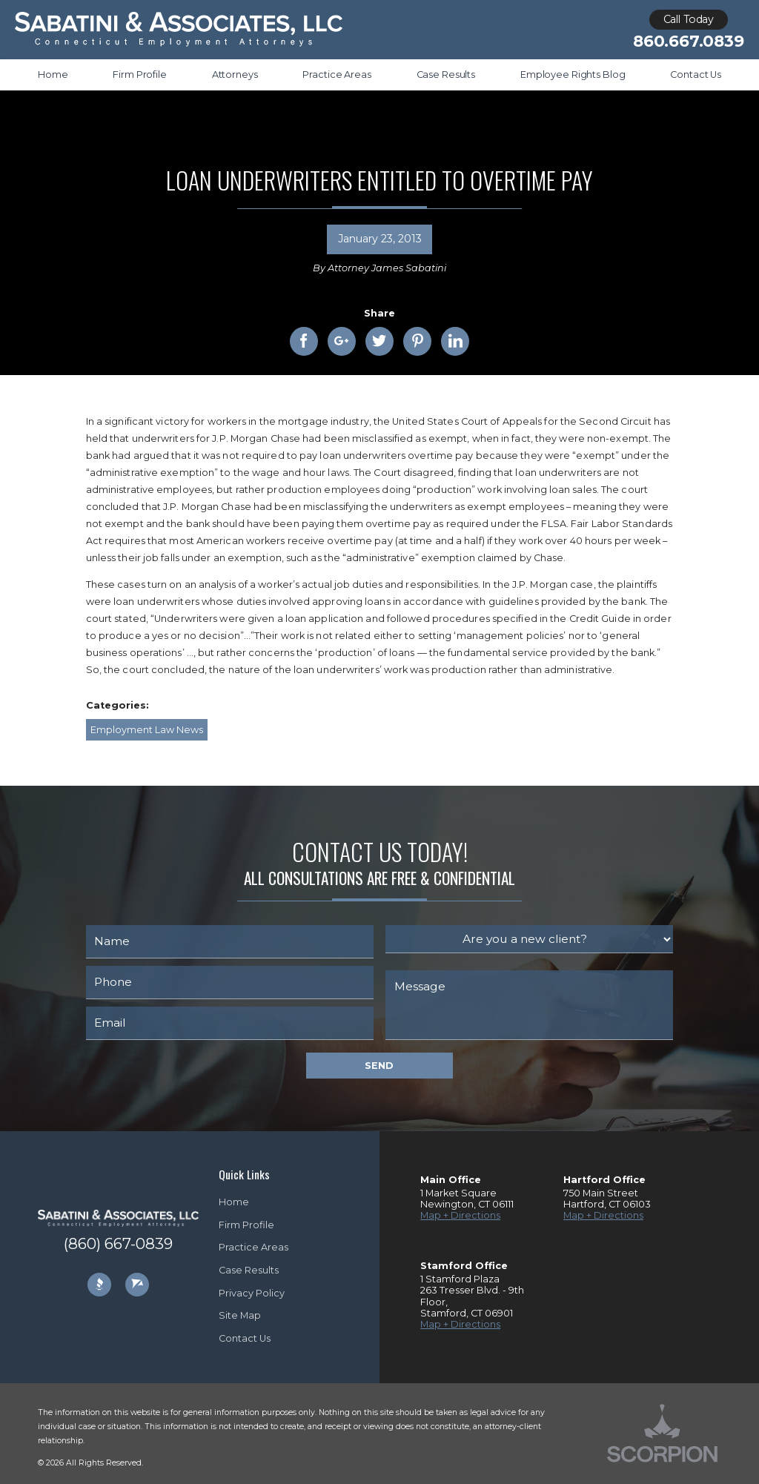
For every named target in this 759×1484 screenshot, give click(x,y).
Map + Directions (460, 1215)
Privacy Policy (252, 1293)
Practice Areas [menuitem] (336, 74)
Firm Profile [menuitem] (139, 74)
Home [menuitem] (53, 74)
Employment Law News (146, 729)
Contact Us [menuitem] (695, 74)
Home (234, 1202)
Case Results (249, 1270)
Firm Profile (246, 1224)
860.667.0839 (688, 41)
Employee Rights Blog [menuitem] (572, 74)
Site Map (240, 1315)
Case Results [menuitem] (446, 74)
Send (379, 1065)
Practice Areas (253, 1247)
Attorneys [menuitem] (235, 74)
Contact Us (245, 1338)
